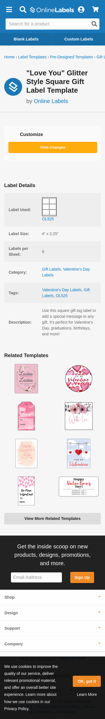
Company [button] (13, 644)
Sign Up (82, 577)
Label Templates (32, 57)
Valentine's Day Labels (61, 290)
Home (9, 57)
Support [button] (12, 628)
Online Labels (51, 101)
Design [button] (11, 613)
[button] (9, 10)
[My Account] (81, 10)
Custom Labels (78, 39)
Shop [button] (9, 597)
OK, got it (87, 681)
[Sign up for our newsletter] (36, 577)
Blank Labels (26, 39)
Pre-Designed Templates (71, 57)
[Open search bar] (23, 10)
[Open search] (94, 24)
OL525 (61, 295)
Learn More (87, 694)
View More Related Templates (52, 518)
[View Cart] (95, 9)
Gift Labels (51, 269)
